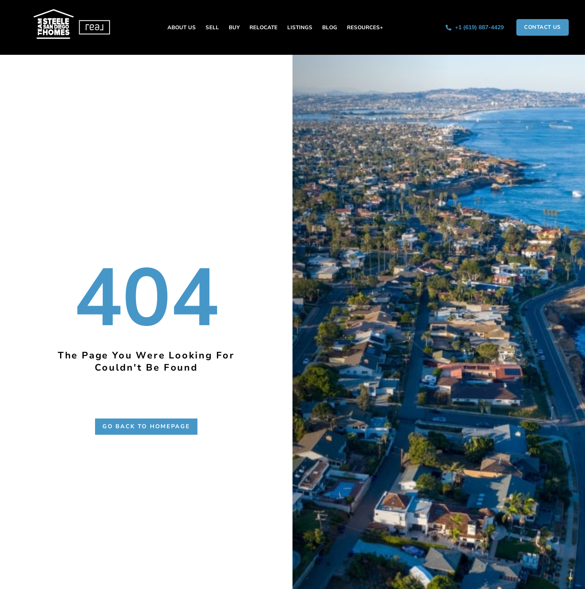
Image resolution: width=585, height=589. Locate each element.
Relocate (263, 27)
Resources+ (365, 27)
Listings (299, 27)
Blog (329, 27)
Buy (234, 27)
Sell (212, 27)
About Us (181, 27)
